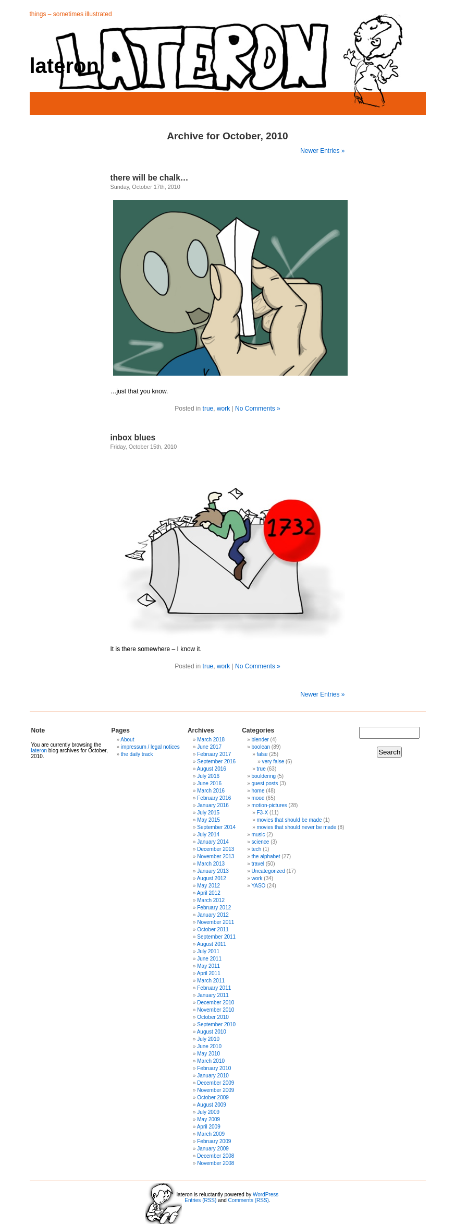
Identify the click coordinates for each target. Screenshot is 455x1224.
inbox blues (133, 437)
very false (273, 761)
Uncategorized (268, 871)
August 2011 (211, 944)
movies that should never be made (296, 827)
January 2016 (213, 805)
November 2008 (215, 1163)
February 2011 (214, 988)
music (258, 834)
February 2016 (214, 798)
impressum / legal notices (150, 747)
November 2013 (215, 856)
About (127, 739)
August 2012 (211, 878)
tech (256, 849)
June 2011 (209, 959)
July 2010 (208, 1039)
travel (257, 864)
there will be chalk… (149, 177)
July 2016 (208, 776)
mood (257, 798)
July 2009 (208, 1112)
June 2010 (209, 1046)
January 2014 (213, 842)
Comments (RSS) (248, 1200)
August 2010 (211, 1032)
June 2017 (209, 747)
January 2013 (213, 871)
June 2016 (209, 783)
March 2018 (211, 739)
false (261, 754)
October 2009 (213, 1097)
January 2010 (213, 1075)
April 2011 (208, 973)
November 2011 (215, 922)
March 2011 (211, 980)
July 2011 (208, 951)
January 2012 (213, 915)
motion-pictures (269, 805)
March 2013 (211, 864)
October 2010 (213, 1017)
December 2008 (215, 1156)
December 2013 (215, 849)
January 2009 (213, 1148)
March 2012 (211, 900)
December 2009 (215, 1083)
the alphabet (265, 856)
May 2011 (208, 966)
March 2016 (211, 791)
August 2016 (211, 769)
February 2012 (214, 907)
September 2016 (216, 761)
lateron (64, 65)
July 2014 (208, 834)
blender (259, 739)
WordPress (265, 1194)
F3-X (262, 812)
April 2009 (208, 1127)
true (208, 408)
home (257, 791)
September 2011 (216, 937)
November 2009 (215, 1090)
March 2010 (211, 1061)
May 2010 (208, 1054)
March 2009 (211, 1134)
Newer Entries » (322, 150)
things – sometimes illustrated (71, 14)
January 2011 (213, 995)
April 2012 (208, 893)
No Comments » (257, 408)
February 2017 (214, 754)
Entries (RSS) (200, 1200)
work (223, 408)
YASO (258, 886)
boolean (260, 747)
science (260, 842)
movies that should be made (289, 820)
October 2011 (213, 929)
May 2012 (208, 886)
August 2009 (211, 1105)
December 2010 (215, 1002)
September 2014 (216, 827)
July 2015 (208, 812)
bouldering (263, 776)
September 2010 (216, 1024)
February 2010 (214, 1068)
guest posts (264, 783)
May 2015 (208, 820)
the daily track (137, 754)
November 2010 (215, 1010)
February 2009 (214, 1141)
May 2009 (208, 1119)
